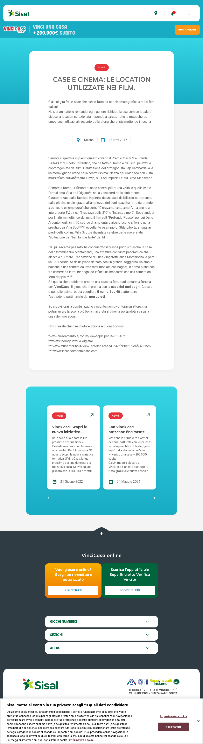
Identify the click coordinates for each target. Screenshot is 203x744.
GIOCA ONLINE (187, 29)
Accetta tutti (174, 729)
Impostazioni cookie (173, 719)
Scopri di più (129, 590)
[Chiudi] (198, 724)
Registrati (73, 590)
